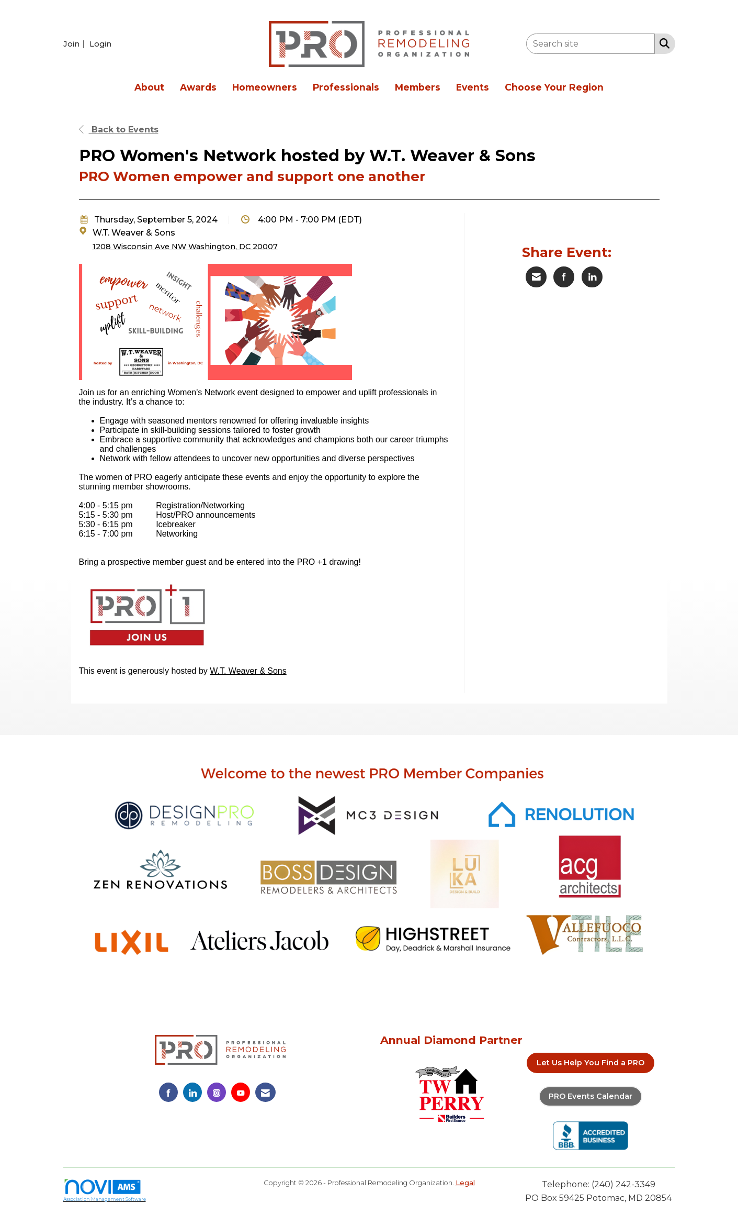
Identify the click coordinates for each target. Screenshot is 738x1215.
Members (417, 87)
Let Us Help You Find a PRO (590, 1062)
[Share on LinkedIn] (592, 276)
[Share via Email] (536, 276)
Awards (198, 87)
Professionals (346, 87)
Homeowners (264, 87)
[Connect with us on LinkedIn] (192, 1092)
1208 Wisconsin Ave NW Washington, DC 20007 (185, 246)
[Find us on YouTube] (240, 1092)
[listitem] (75, 44)
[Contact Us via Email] (265, 1092)
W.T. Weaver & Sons (248, 670)
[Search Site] (662, 43)
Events (472, 87)
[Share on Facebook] (563, 276)
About (149, 87)
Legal (465, 1183)
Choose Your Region (554, 87)
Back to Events (118, 130)
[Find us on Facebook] (168, 1092)
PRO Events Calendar (590, 1096)
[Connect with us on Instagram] (216, 1092)
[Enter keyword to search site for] (590, 44)
